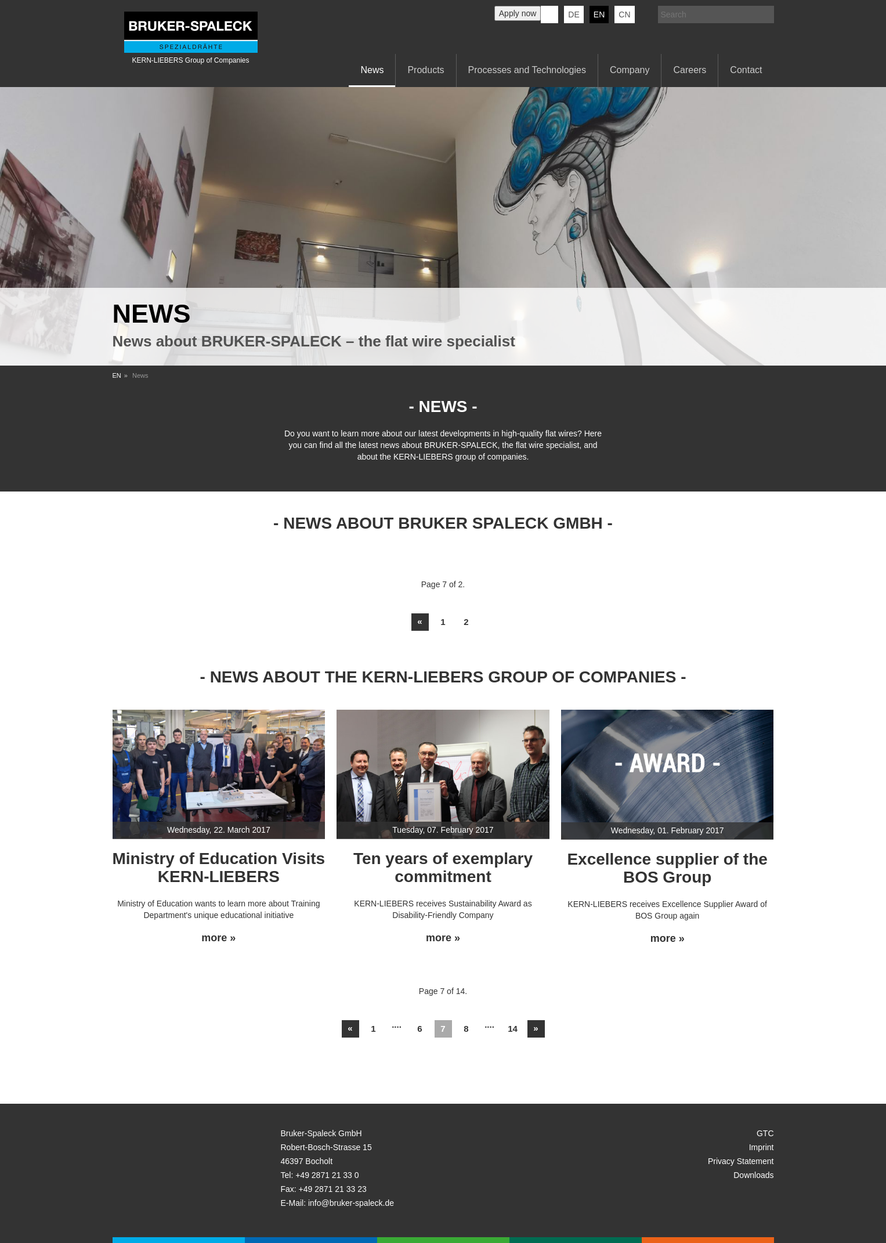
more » (218, 938)
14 (513, 1029)
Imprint (761, 1147)
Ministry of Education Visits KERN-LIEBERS (219, 868)
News (372, 70)
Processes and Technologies (527, 70)
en (599, 14)
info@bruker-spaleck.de (351, 1203)
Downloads (753, 1175)
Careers (689, 70)
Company (629, 70)
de (573, 14)
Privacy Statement (741, 1161)
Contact (746, 70)
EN (117, 375)
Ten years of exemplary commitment (443, 868)
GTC (765, 1133)
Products (425, 70)
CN (624, 14)
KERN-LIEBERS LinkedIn (549, 14)
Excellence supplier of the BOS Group (667, 868)
